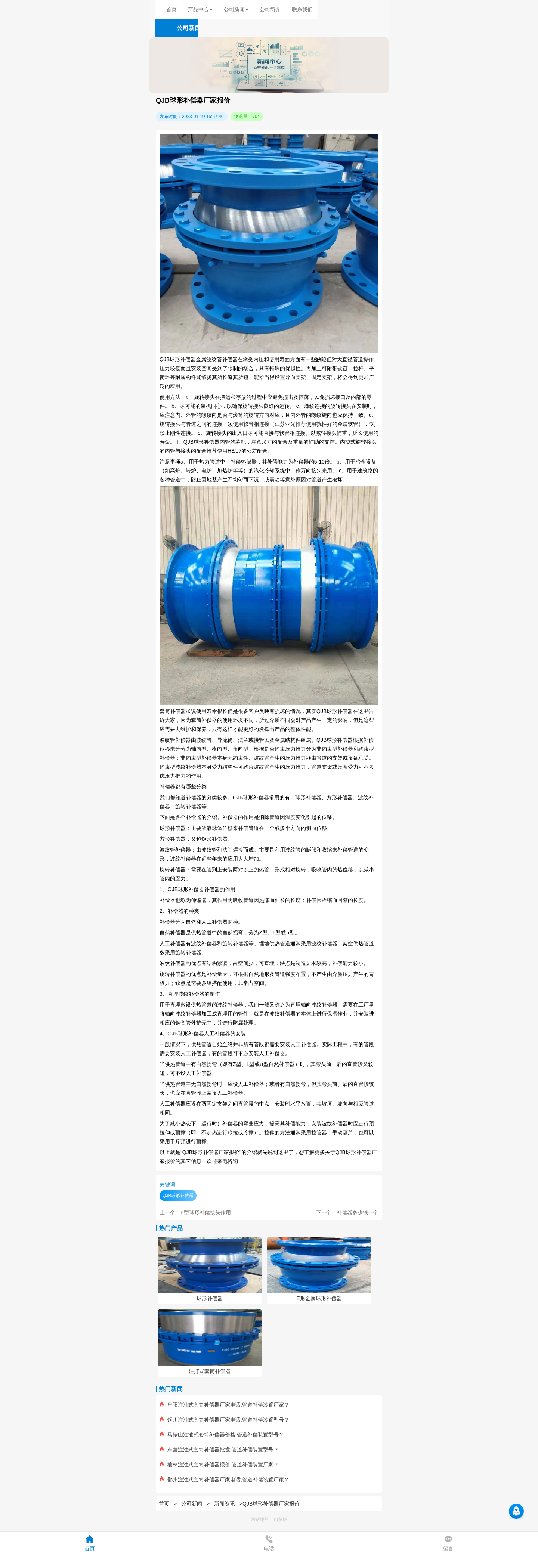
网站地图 (260, 1519)
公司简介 (270, 9)
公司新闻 (191, 1504)
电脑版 (280, 1519)
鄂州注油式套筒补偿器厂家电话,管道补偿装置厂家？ (224, 1479)
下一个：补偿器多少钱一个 (347, 1212)
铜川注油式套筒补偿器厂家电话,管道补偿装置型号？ (224, 1420)
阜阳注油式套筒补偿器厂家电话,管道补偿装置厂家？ (224, 1405)
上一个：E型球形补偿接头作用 (195, 1212)
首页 (171, 9)
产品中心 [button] (200, 9)
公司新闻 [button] (236, 9)
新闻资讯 (224, 1504)
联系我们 (302, 9)
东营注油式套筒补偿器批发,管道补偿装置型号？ (219, 1450)
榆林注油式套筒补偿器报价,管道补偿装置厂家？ (219, 1464)
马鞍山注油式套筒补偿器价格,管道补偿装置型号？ (222, 1435)
